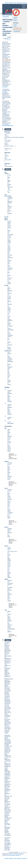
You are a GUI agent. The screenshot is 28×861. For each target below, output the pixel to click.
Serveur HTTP (10, 15)
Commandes (8, 426)
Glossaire (19, 2)
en (9, 38)
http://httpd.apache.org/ (7, 125)
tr (10, 39)
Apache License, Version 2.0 (14, 855)
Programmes (6, 16)
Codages (7, 387)
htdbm (3, 90)
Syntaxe (15, 17)
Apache (4, 15)
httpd (6, 117)
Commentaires (17, 31)
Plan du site (24, 2)
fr (5, 39)
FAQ (15, 2)
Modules (6, 2)
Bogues (15, 20)
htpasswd (4, 86)
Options (15, 18)
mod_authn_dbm (6, 59)
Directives (11, 2)
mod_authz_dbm (17, 29)
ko (8, 39)
